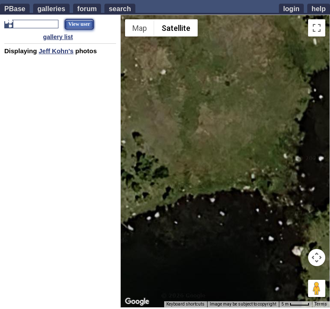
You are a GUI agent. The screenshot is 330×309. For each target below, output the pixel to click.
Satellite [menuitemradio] (176, 28)
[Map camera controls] (316, 257)
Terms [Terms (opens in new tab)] (321, 304)
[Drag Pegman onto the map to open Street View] (316, 288)
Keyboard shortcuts (185, 304)
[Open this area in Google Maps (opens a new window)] (137, 301)
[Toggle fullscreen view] (316, 27)
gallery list (58, 36)
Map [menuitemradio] (139, 28)
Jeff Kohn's (56, 51)
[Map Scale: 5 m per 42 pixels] (295, 304)
